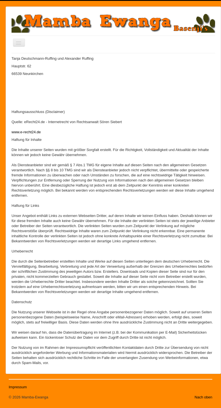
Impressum (18, 387)
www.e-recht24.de (26, 132)
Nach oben (203, 397)
